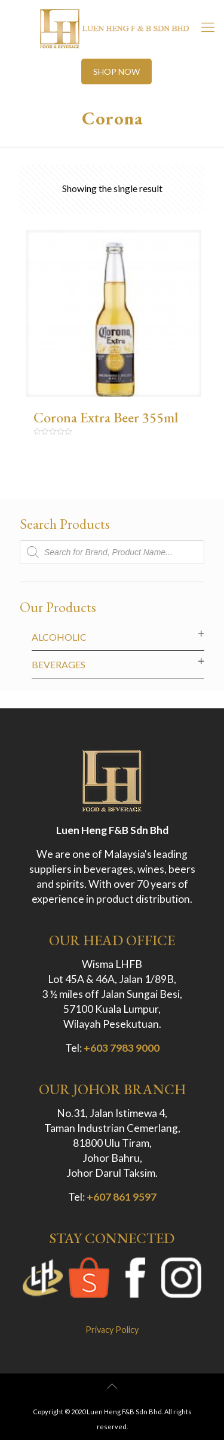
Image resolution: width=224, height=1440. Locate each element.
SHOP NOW (116, 71)
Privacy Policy (112, 1330)
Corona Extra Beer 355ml (105, 417)
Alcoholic (59, 637)
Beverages (58, 664)
